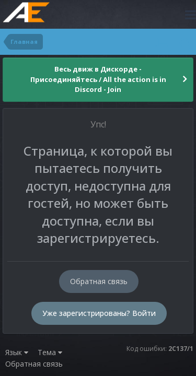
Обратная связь (99, 281)
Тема (50, 352)
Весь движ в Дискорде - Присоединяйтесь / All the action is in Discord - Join (98, 79)
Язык (16, 352)
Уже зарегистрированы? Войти (99, 313)
